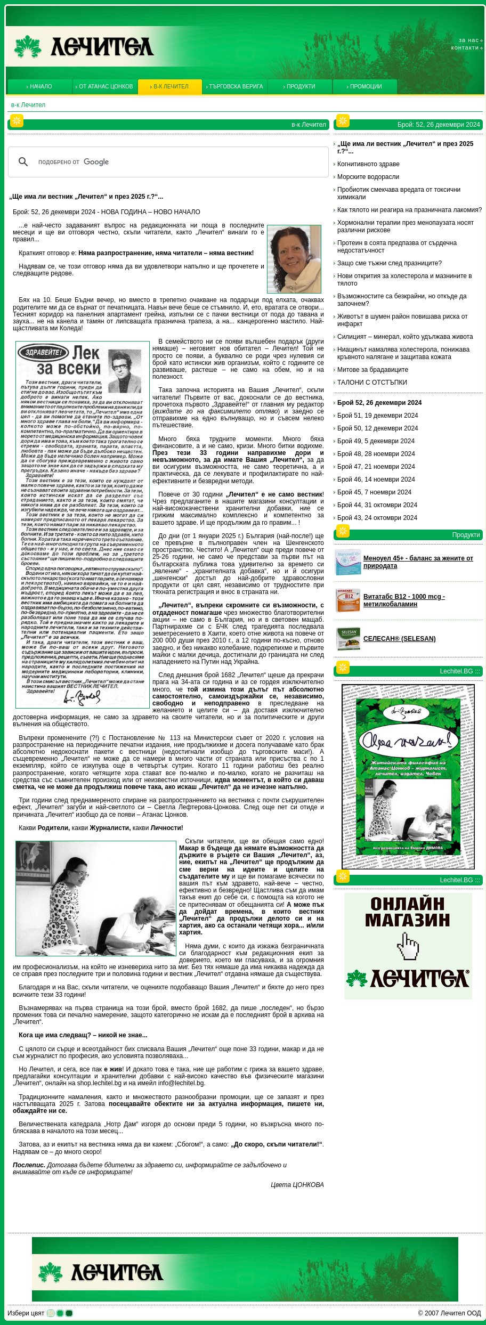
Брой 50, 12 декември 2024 (377, 428)
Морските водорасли (368, 177)
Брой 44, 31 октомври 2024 (377, 505)
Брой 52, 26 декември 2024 (379, 403)
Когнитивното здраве (368, 164)
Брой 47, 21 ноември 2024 (376, 466)
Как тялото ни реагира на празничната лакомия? (409, 210)
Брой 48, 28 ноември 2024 (376, 454)
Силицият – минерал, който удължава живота (405, 336)
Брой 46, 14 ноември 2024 (376, 479)
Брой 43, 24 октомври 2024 (377, 518)
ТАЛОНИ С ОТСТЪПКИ (372, 382)
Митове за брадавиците (372, 369)
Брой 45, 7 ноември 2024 (374, 492)
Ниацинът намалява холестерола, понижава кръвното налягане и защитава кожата (403, 353)
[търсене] (166, 162)
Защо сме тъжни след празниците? (389, 263)
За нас (469, 40)
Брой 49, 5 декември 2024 (376, 441)
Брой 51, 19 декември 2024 (377, 415)
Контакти (465, 47)
